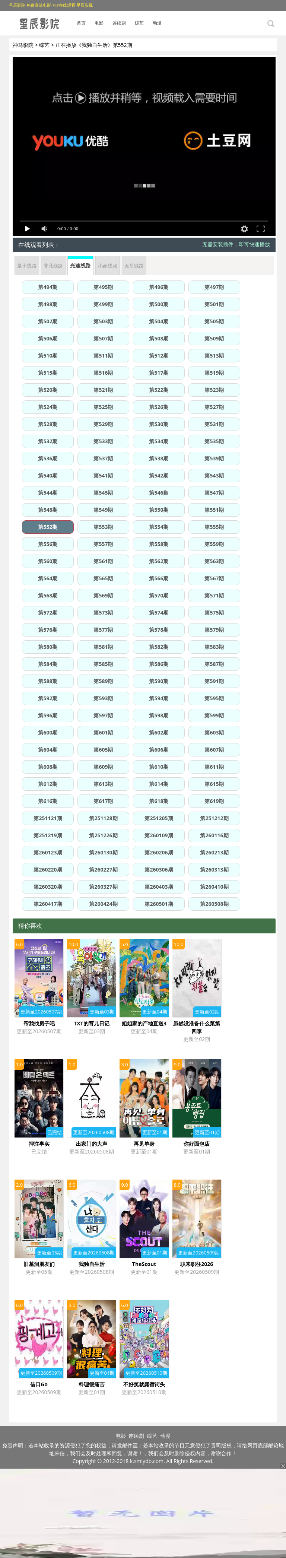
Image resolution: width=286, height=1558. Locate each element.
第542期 (158, 475)
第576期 (47, 629)
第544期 (47, 492)
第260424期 (103, 903)
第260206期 (158, 852)
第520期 (47, 389)
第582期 (158, 646)
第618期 (158, 801)
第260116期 (214, 835)
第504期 (158, 321)
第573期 (103, 612)
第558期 (158, 544)
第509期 (214, 338)
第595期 (214, 698)
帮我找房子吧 (39, 1023)
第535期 (214, 441)
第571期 (214, 595)
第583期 (214, 646)
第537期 (103, 458)
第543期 (214, 475)
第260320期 (48, 886)
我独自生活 (92, 1263)
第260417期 (48, 903)
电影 (99, 23)
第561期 (103, 561)
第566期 (158, 578)
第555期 (214, 526)
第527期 (214, 406)
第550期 (158, 509)
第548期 (47, 509)
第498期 (47, 304)
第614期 (158, 783)
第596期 (47, 715)
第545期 (103, 492)
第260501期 (158, 903)
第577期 (103, 629)
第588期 (47, 681)
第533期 (103, 441)
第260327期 (103, 886)
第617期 (103, 801)
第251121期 (48, 818)
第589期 (103, 681)
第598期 (158, 715)
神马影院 (23, 44)
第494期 (47, 287)
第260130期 (103, 852)
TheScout (144, 1263)
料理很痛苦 (92, 1384)
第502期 (47, 321)
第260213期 (214, 852)
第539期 (214, 458)
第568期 (47, 595)
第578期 (158, 629)
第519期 (214, 372)
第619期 (214, 801)
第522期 (158, 389)
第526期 (158, 406)
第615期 (214, 783)
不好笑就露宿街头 (144, 1384)
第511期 (103, 355)
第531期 (214, 424)
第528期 (47, 424)
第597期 (103, 715)
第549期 (103, 509)
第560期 (47, 561)
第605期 (103, 749)
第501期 (214, 304)
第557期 (103, 544)
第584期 (47, 663)
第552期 (47, 526)
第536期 (47, 458)
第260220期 (48, 869)
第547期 (214, 492)
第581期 (103, 646)
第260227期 (103, 869)
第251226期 (103, 835)
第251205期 (158, 818)
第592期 (47, 698)
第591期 (214, 681)
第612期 (47, 783)
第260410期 (214, 886)
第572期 (47, 612)
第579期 (214, 629)
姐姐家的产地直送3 (144, 1023)
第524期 (47, 406)
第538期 (158, 458)
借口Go (39, 1384)
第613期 (103, 783)
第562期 (158, 561)
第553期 (103, 526)
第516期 (103, 372)
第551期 (214, 509)
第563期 (214, 561)
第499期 (103, 304)
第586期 (158, 663)
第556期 (47, 544)
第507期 (103, 338)
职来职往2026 (196, 1263)
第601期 (103, 732)
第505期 (214, 321)
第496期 (158, 287)
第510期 (47, 355)
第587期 (214, 663)
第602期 (158, 732)
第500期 (158, 304)
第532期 (47, 441)
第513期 (214, 355)
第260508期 (214, 903)
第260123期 (48, 852)
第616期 (47, 801)
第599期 (214, 715)
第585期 (103, 663)
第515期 (47, 372)
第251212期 (214, 818)
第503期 (103, 321)
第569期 (103, 595)
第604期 (47, 749)
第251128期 (103, 818)
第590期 (158, 681)
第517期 (158, 372)
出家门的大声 (91, 1143)
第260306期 (158, 869)
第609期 (103, 766)
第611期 (214, 766)
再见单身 (144, 1143)
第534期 (158, 441)
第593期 (103, 698)
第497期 (214, 287)
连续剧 (119, 23)
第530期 (158, 424)
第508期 (158, 338)
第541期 (103, 475)
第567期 (214, 578)
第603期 (214, 732)
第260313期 (214, 869)
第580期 (47, 646)
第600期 (47, 732)
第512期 (158, 355)
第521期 (103, 389)
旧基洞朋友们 (39, 1263)
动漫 (157, 23)
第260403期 (158, 886)
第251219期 (48, 835)
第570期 (158, 595)
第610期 (158, 766)
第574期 (158, 612)
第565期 (103, 578)
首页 (81, 23)
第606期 (158, 749)
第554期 (158, 526)
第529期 (103, 424)
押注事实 (39, 1143)
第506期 (47, 338)
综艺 (139, 23)
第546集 (158, 492)
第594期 (158, 698)
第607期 (214, 749)
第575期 (214, 612)
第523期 (214, 389)
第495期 (103, 287)
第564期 (47, 578)
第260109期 (158, 835)
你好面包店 (197, 1143)
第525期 (103, 406)
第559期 (214, 544)
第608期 (47, 766)
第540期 (47, 475)
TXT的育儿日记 (91, 1023)
